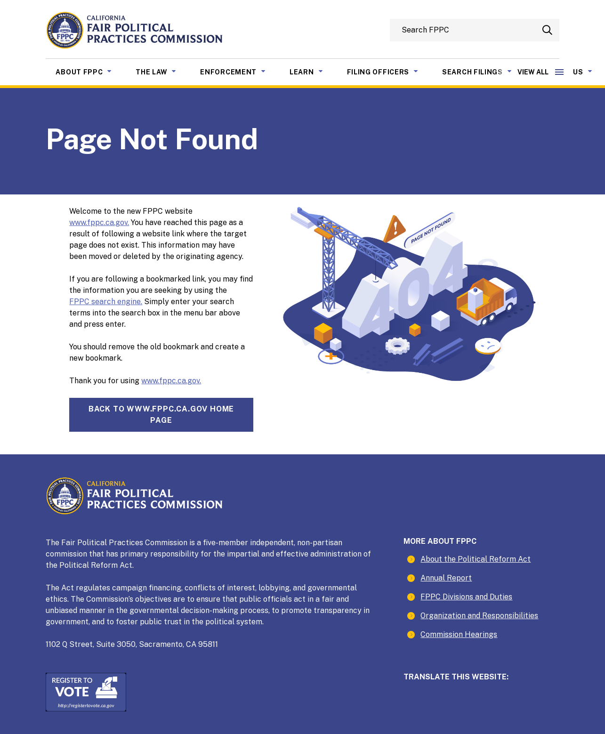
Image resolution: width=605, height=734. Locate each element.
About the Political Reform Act (475, 559)
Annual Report (446, 577)
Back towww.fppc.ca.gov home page (161, 414)
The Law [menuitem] (163, 71)
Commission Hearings (458, 634)
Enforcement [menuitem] (240, 71)
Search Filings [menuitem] (484, 71)
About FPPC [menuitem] (91, 71)
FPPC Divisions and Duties (466, 596)
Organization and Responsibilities (479, 615)
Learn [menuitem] (313, 71)
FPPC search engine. (105, 301)
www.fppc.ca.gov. (99, 222)
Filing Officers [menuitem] (390, 71)
